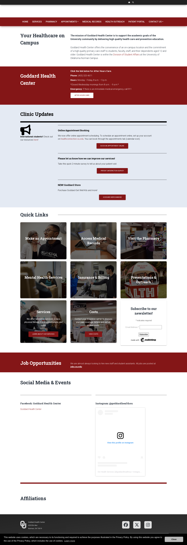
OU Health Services (106, 472)
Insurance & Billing (93, 277)
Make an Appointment (43, 238)
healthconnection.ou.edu (72, 139)
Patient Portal (136, 21)
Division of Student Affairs (126, 54)
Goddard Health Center (30, 409)
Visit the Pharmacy (143, 238)
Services (37, 21)
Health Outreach (114, 21)
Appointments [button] (69, 21)
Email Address (133, 327)
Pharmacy (51, 21)
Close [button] (174, 539)
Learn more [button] (69, 541)
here (36, 140)
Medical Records (91, 21)
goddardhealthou (124, 472)
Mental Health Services (43, 277)
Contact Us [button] (155, 21)
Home (25, 21)
